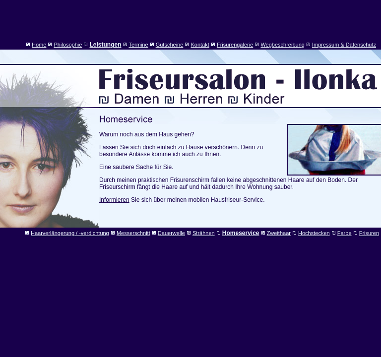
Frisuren (369, 233)
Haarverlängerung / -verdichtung (70, 233)
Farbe (344, 233)
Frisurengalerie (235, 45)
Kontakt (199, 45)
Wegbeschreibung (282, 45)
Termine (138, 45)
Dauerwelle (171, 233)
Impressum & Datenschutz (344, 45)
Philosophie (68, 45)
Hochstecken (314, 233)
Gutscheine (170, 45)
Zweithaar (279, 233)
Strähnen (203, 233)
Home (39, 45)
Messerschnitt (133, 233)
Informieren (114, 199)
